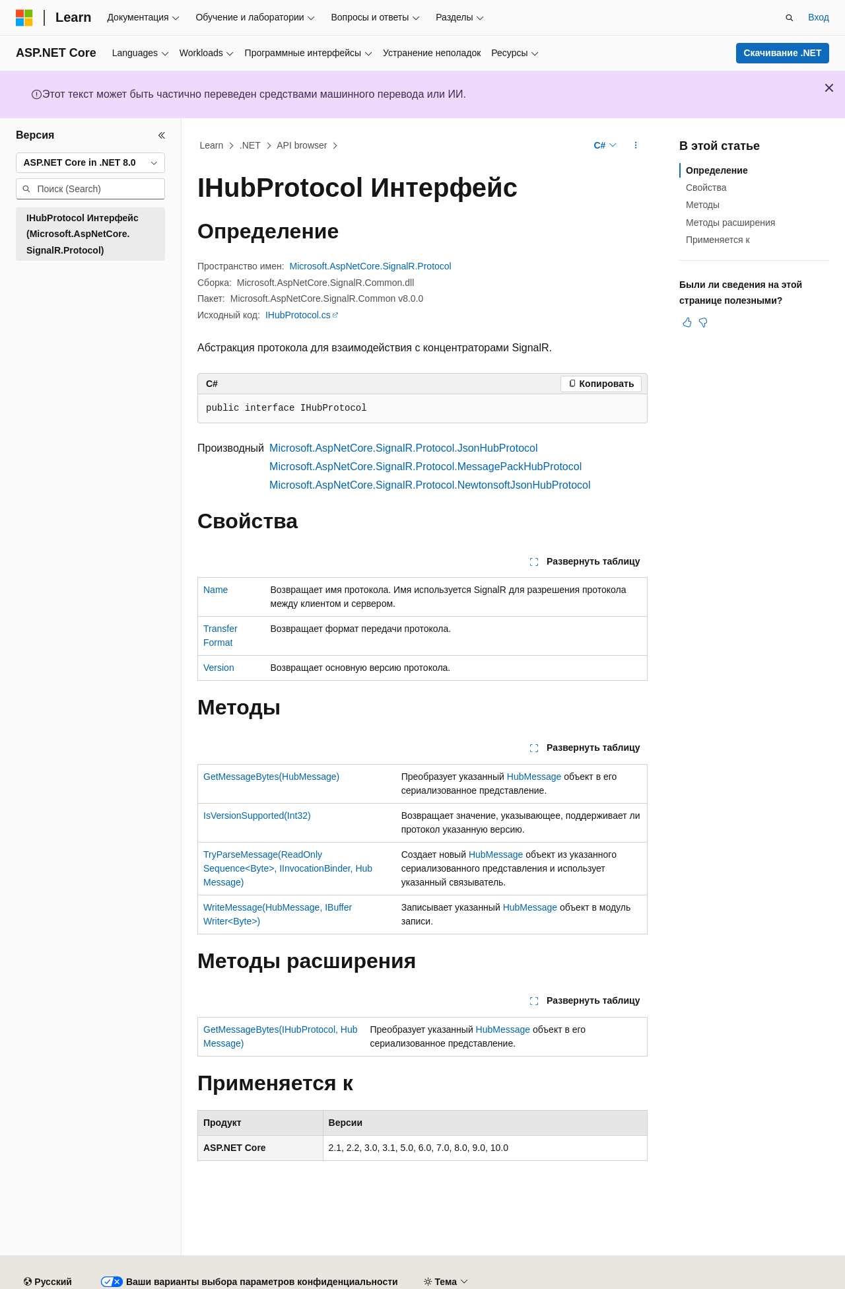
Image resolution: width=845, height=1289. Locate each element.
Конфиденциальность (440, 1277)
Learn (212, 145)
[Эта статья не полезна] (703, 322)
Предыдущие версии (181, 1277)
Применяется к (718, 239)
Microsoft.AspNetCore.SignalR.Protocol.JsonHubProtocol (403, 448)
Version (218, 667)
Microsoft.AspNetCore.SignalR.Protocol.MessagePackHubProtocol (425, 466)
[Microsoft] (24, 17)
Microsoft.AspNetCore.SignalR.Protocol (371, 266)
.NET (250, 145)
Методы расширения (730, 222)
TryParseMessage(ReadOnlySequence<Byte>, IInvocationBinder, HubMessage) (287, 868)
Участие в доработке (333, 1277)
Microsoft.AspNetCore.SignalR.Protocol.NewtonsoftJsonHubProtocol (429, 485)
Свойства (706, 187)
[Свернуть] (162, 135)
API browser (302, 145)
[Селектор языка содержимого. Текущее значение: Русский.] (47, 1246)
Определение (717, 170)
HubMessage (534, 776)
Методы (703, 204)
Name (215, 589)
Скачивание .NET (782, 53)
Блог (252, 1277)
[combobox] (90, 163)
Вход (818, 17)
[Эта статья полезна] (687, 322)
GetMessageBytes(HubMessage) (271, 776)
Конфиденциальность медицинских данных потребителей (636, 1277)
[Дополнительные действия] (636, 146)
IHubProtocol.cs (298, 315)
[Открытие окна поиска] (789, 18)
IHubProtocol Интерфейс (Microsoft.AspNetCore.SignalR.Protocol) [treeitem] (82, 234)
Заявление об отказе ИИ (68, 1277)
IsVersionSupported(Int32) (257, 815)
